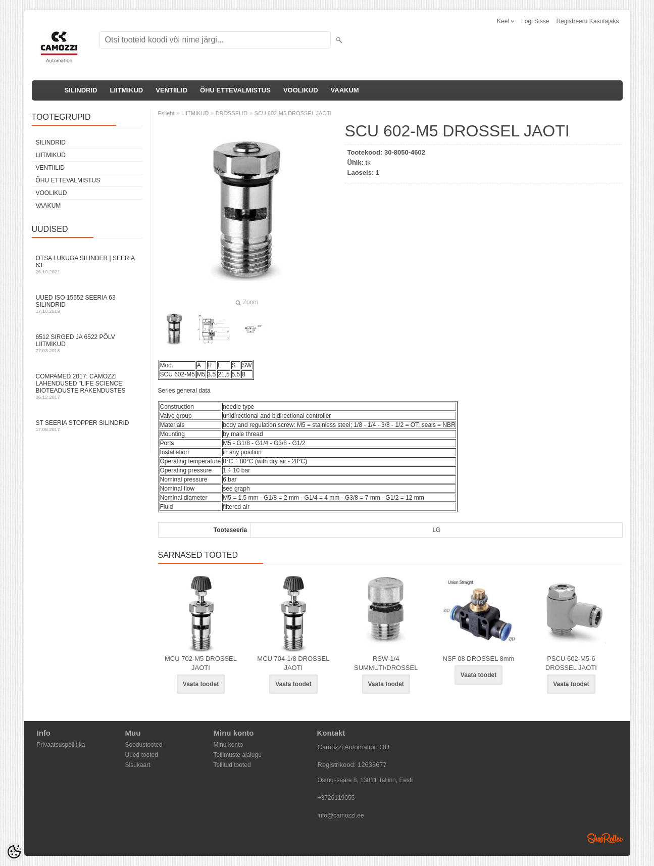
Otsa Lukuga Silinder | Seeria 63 (87, 264)
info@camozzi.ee (341, 815)
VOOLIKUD (300, 90)
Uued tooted (141, 754)
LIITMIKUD (126, 90)
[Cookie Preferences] (14, 852)
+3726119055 (336, 797)
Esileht (166, 113)
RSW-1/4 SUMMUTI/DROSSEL (386, 663)
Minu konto (228, 744)
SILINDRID (81, 90)
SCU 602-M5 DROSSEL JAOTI (293, 113)
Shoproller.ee (605, 838)
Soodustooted (144, 744)
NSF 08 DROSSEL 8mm (479, 658)
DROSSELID (232, 113)
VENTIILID (171, 90)
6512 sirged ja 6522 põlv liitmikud (87, 343)
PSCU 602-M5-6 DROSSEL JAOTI (571, 663)
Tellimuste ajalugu (238, 754)
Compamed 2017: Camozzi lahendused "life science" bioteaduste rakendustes (87, 386)
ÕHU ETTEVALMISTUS (235, 90)
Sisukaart (137, 764)
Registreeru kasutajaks (587, 21)
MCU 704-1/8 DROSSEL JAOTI (293, 663)
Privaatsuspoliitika (61, 744)
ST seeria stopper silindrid (87, 425)
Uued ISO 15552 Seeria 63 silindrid (87, 304)
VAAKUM (345, 90)
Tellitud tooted (232, 764)
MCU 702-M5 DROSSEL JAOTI (201, 663)
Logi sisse (535, 21)
